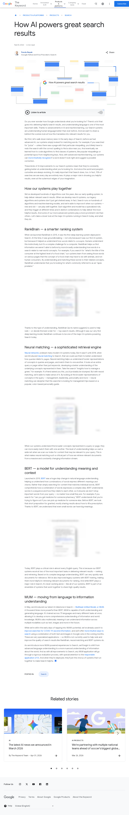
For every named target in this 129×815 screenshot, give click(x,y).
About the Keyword (82, 797)
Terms (31, 797)
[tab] (51, 768)
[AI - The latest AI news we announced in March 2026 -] (33, 735)
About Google (44, 797)
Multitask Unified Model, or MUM (89, 607)
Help (8, 806)
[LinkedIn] (47, 784)
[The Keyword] (16, 15)
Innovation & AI (47, 4)
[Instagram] (20, 784)
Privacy (22, 797)
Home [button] (35, 4)
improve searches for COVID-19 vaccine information (48, 631)
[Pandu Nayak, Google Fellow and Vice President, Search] (54, 53)
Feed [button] (84, 4)
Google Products (62, 797)
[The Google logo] (9, 797)
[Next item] (118, 733)
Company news (74, 4)
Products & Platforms (33, 15)
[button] (110, 52)
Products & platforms (60, 4)
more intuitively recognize (39, 158)
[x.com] (27, 784)
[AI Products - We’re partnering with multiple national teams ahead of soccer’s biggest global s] (96, 735)
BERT (43, 478)
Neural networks (32, 353)
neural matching (45, 356)
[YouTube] (33, 784)
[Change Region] (34, 806)
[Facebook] (40, 784)
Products (54, 15)
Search (68, 15)
